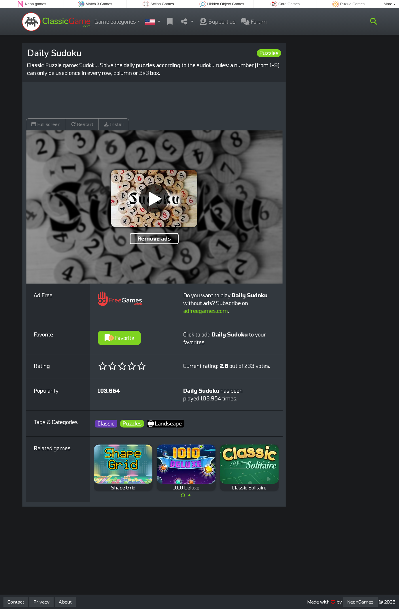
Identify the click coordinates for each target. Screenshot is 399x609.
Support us (217, 21)
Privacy (41, 601)
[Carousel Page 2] (190, 495)
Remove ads (154, 238)
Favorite (119, 338)
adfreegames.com (205, 311)
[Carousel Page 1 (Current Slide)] (183, 495)
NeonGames (360, 601)
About (65, 601)
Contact (15, 601)
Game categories (115, 21)
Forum (254, 21)
